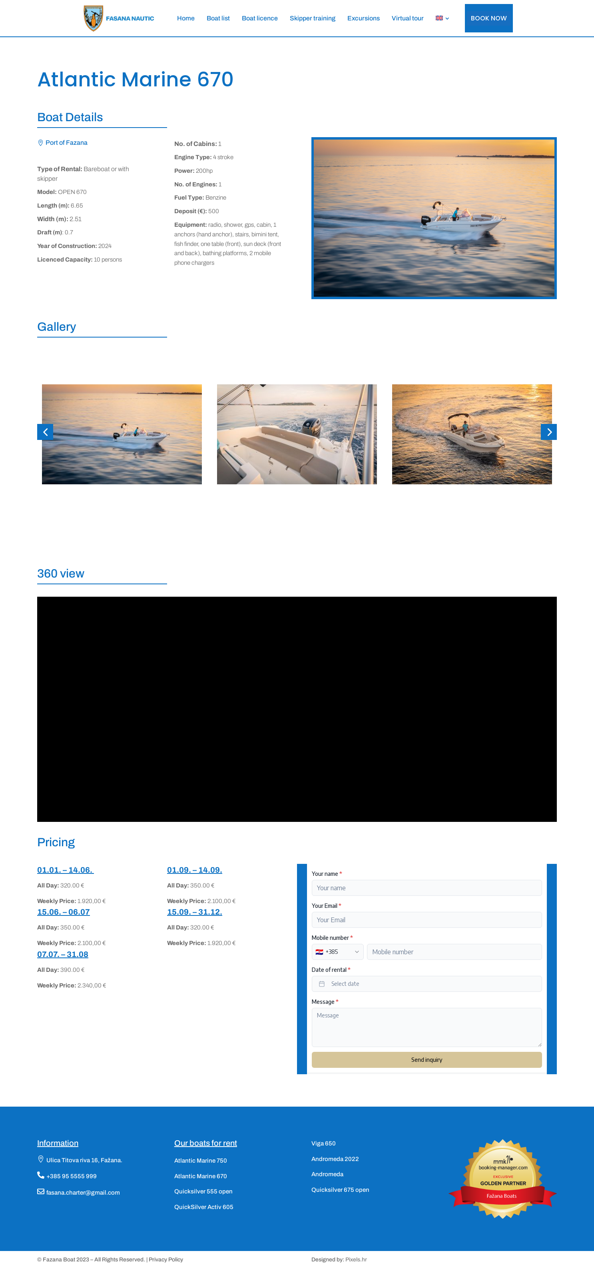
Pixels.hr (356, 1260)
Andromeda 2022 (335, 1159)
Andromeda (327, 1174)
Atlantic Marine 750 (200, 1160)
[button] (45, 432)
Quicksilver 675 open (340, 1190)
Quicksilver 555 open (203, 1191)
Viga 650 (323, 1143)
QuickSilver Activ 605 (203, 1207)
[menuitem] (185, 18)
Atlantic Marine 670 (200, 1176)
